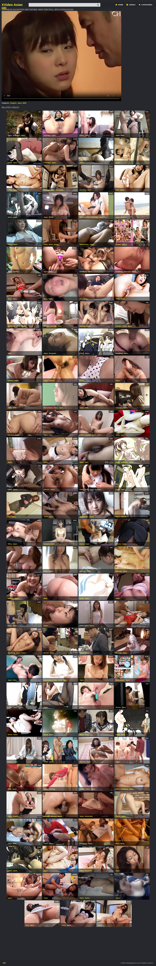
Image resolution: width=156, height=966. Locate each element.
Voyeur (21, 707)
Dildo (117, 190)
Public (10, 244)
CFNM (82, 135)
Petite (46, 244)
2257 (4, 963)
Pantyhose (83, 843)
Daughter (13, 103)
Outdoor (123, 217)
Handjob (118, 244)
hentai (10, 163)
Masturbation (84, 244)
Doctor (82, 544)
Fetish (124, 326)
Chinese (46, 326)
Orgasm (51, 380)
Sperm (23, 653)
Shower (46, 653)
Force (87, 734)
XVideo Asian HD (12, 4)
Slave (9, 299)
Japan (20, 103)
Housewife (59, 190)
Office (10, 544)
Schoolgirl (16, 135)
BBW (24, 103)
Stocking (52, 789)
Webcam (82, 762)
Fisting (118, 816)
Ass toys (11, 435)
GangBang (83, 271)
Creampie (119, 408)
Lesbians (83, 571)
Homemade (88, 816)
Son (81, 299)
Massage (47, 190)
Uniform (82, 217)
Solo (55, 680)
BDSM (51, 217)
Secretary (83, 190)
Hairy (50, 435)
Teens (10, 135)
